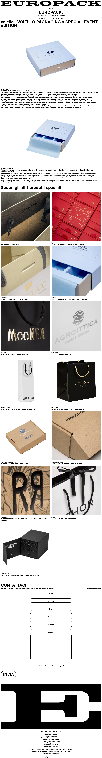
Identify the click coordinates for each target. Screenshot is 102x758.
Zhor (53, 517)
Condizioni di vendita (62, 751)
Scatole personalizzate (51, 739)
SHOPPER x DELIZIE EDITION (61, 354)
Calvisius (54, 352)
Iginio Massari (56, 243)
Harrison (4, 517)
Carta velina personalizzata (51, 743)
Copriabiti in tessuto (51, 746)
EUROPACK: (51, 13)
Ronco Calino (6, 407)
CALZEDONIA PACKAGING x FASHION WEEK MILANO (20, 575)
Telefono (51, 627)
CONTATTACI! (58, 18)
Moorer (3, 352)
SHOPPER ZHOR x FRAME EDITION (63, 519)
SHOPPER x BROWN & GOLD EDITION (14, 354)
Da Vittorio (4, 297)
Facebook (55, 753)
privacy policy (61, 666)
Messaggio (51, 646)
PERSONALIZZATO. (59, 16)
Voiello (53, 297)
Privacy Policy (37, 751)
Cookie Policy (48, 751)
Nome (51, 596)
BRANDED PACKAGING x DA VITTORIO (14, 299)
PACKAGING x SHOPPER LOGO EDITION (15, 464)
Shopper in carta (51, 734)
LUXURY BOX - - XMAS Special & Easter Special (68, 244)
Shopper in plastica (51, 736)
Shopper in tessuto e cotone (51, 738)
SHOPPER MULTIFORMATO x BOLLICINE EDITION (18, 409)
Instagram (47, 753)
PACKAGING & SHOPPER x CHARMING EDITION (68, 409)
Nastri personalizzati (51, 744)
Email (51, 611)
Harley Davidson (57, 462)
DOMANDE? (43, 18)
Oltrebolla (54, 407)
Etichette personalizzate (51, 741)
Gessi (3, 243)
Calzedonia (5, 573)
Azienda (51, 619)
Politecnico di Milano (8, 462)
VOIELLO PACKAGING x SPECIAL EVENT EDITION (69, 299)
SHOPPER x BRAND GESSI (10, 244)
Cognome (51, 603)
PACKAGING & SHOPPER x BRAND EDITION (66, 464)
